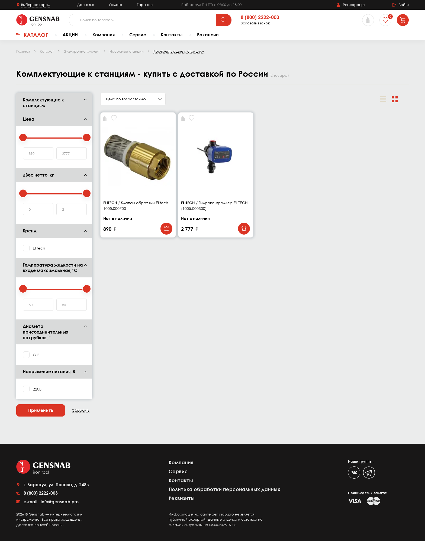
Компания (103, 34)
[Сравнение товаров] (368, 20)
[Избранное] (385, 20)
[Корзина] (403, 20)
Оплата (115, 4)
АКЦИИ (70, 34)
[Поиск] (223, 20)
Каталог (32, 34)
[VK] (354, 472)
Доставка (85, 4)
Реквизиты (182, 498)
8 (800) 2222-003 (260, 17)
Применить (40, 410)
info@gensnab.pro (59, 501)
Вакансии (208, 34)
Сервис (137, 34)
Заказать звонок (255, 23)
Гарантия (145, 4)
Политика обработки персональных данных (224, 489)
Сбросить (80, 410)
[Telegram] (369, 472)
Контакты (171, 34)
